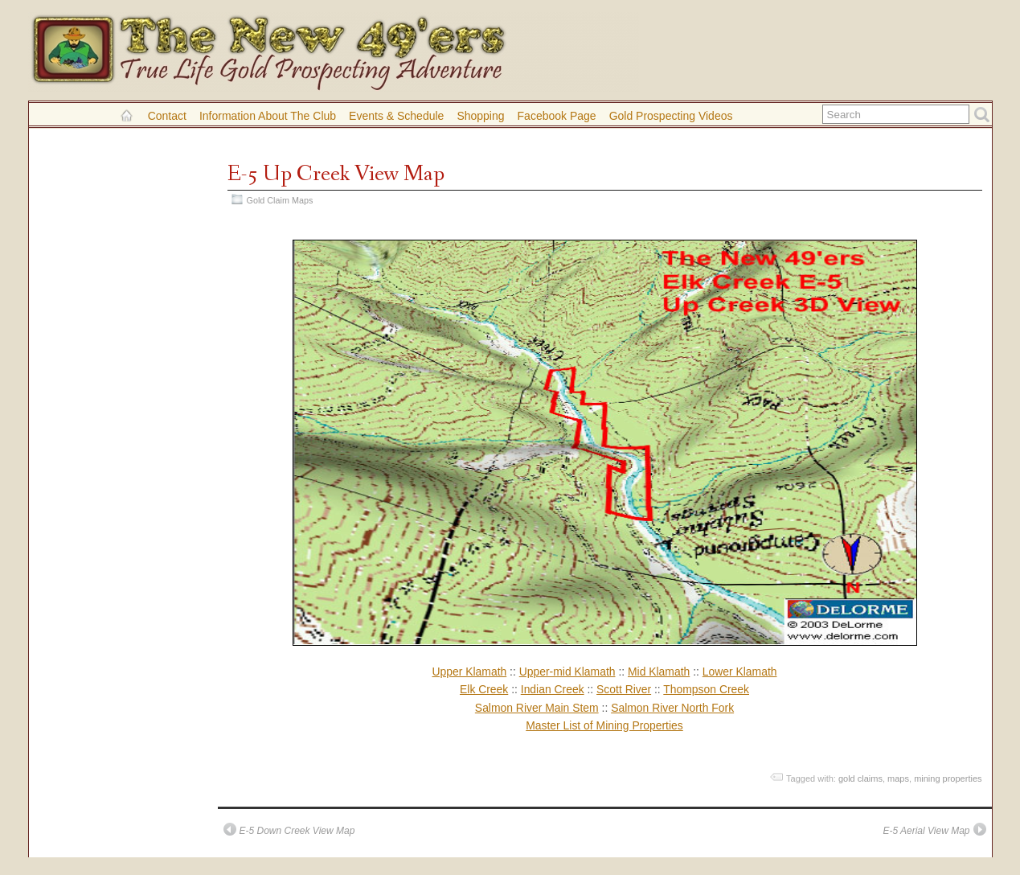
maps (898, 778)
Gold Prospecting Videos (671, 115)
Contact (167, 115)
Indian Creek (552, 689)
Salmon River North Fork (672, 707)
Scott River (623, 689)
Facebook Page (557, 115)
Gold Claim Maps (280, 200)
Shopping (480, 115)
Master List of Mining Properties (604, 725)
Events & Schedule (396, 115)
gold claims (860, 778)
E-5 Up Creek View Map (335, 174)
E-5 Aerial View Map (926, 830)
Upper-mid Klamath (567, 671)
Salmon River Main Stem (537, 707)
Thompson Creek (706, 689)
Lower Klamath (740, 671)
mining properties (947, 778)
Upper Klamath (469, 671)
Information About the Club (267, 115)
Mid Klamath (659, 671)
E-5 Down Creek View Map (297, 830)
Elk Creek (484, 689)
